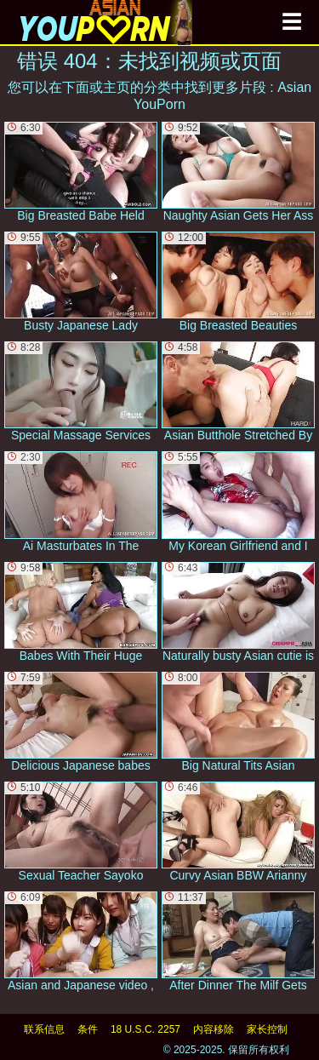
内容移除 (213, 1029)
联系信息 (44, 1029)
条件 (87, 1029)
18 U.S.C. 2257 (145, 1029)
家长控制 (267, 1029)
